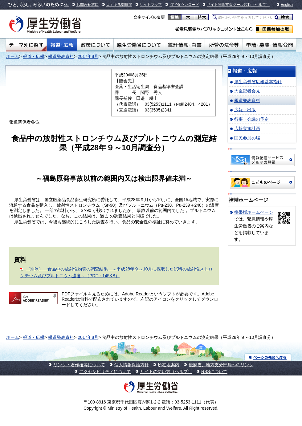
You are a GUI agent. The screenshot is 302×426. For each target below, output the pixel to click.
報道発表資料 (61, 56)
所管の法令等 (223, 45)
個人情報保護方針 (131, 364)
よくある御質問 (119, 4)
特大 (201, 17)
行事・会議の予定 (251, 119)
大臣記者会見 (247, 90)
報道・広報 (62, 45)
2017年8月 (88, 56)
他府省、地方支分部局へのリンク (221, 364)
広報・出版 (245, 109)
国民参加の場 (274, 29)
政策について (95, 45)
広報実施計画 (247, 128)
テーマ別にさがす (26, 45)
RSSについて (214, 371)
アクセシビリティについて (105, 371)
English (287, 4)
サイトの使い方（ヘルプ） (166, 371)
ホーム (12, 56)
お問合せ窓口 (87, 4)
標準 (174, 17)
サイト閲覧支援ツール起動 (229, 4)
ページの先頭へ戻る (268, 357)
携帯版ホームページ (253, 212)
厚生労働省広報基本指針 (258, 81)
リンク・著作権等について (79, 364)
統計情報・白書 (184, 45)
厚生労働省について (139, 45)
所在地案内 (168, 364)
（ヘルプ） (260, 4)
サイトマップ (151, 4)
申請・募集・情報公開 (269, 45)
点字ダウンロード (184, 4)
